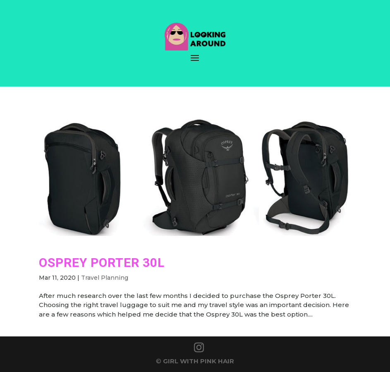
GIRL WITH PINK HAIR (198, 361)
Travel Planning (104, 277)
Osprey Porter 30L (102, 262)
